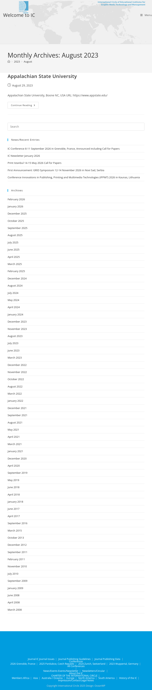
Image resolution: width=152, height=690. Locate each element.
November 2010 (17, 566)
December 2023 (17, 321)
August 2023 (15, 336)
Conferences (76, 661)
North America (86, 678)
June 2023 (13, 350)
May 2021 (13, 429)
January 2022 (15, 400)
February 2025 (16, 271)
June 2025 (13, 249)
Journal (32, 659)
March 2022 (15, 393)
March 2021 (15, 444)
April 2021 (14, 436)
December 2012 (17, 545)
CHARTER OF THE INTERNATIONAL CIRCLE (74, 675)
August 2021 (15, 422)
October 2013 (16, 537)
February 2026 (16, 199)
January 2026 (15, 206)
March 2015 (15, 530)
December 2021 (17, 408)
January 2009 (15, 588)
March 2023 (15, 357)
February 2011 (16, 559)
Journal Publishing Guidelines (74, 659)
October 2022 (16, 379)
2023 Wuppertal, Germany (123, 663)
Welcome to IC (19, 15)
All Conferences (76, 666)
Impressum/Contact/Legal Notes (76, 680)
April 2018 (14, 494)
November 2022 (17, 372)
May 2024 (13, 300)
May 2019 (13, 480)
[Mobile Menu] (146, 15)
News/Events (50, 671)
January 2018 (15, 501)
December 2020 (17, 458)
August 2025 (15, 235)
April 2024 (14, 307)
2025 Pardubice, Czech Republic (56, 663)
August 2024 (15, 285)
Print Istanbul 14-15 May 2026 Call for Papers (34, 163)
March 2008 (15, 609)
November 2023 (17, 329)
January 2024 (15, 314)
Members (17, 678)
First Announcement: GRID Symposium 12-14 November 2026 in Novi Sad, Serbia (56, 170)
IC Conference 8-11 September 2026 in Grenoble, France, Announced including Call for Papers (64, 148)
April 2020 (14, 465)
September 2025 (17, 228)
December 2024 (17, 278)
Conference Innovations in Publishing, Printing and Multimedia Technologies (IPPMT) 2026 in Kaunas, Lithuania (74, 177)
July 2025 (13, 242)
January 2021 (15, 451)
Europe (70, 678)
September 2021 (17, 415)
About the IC (76, 673)
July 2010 (13, 573)
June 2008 (13, 595)
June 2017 (13, 509)
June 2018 (13, 487)
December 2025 (17, 213)
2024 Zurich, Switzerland (91, 663)
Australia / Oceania (52, 678)
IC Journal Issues (45, 659)
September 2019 (17, 473)
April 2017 (14, 516)
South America (106, 678)
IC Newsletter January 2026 (24, 156)
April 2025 (14, 257)
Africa (26, 678)
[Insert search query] (76, 127)
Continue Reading (25, 106)
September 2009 (17, 581)
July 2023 (13, 343)
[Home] (9, 61)
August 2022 (15, 386)
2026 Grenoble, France (22, 663)
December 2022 (17, 365)
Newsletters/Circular (93, 671)
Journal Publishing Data (107, 659)
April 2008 (14, 602)
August (28, 61)
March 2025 (15, 264)
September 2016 (17, 523)
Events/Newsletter (68, 671)
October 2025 (16, 221)
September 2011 (17, 552)
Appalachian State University (42, 76)
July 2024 (13, 293)
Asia (35, 678)
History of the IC (128, 678)
